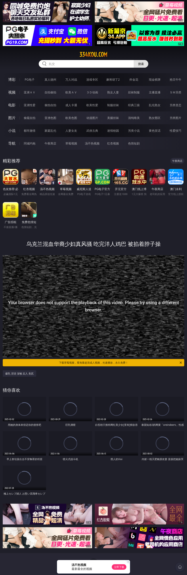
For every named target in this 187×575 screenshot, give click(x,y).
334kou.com (93, 54)
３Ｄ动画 (92, 92)
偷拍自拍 (50, 105)
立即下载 (119, 567)
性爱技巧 (175, 131)
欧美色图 (71, 118)
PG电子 (29, 80)
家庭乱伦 (50, 131)
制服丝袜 (113, 105)
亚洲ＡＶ (29, 92)
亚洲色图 (50, 118)
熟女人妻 (113, 92)
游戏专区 (92, 80)
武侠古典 (92, 131)
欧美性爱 (92, 105)
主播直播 (155, 92)
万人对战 (71, 80)
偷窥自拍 (29, 118)
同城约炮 (29, 143)
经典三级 (134, 105)
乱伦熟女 (155, 105)
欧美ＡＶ (71, 92)
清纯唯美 (134, 118)
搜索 (141, 64)
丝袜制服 (134, 92)
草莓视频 (71, 143)
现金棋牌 (155, 80)
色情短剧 (134, 143)
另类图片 (175, 118)
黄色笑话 (155, 131)
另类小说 (134, 131)
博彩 (12, 79)
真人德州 (50, 80)
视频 (12, 92)
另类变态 (175, 105)
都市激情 (29, 131)
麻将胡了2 (113, 80)
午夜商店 (50, 143)
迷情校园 (113, 131)
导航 (12, 143)
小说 (12, 130)
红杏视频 (113, 143)
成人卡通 (71, 105)
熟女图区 (155, 118)
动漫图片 (92, 118)
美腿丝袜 (113, 118)
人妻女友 (71, 131)
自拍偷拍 (50, 92)
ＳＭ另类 (175, 92)
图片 (12, 117)
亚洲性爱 (29, 105)
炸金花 (133, 80)
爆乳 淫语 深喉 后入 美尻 (19, 373)
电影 (12, 105)
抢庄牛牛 (175, 80)
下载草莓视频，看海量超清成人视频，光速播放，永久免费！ (120, 362)
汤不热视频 (92, 143)
